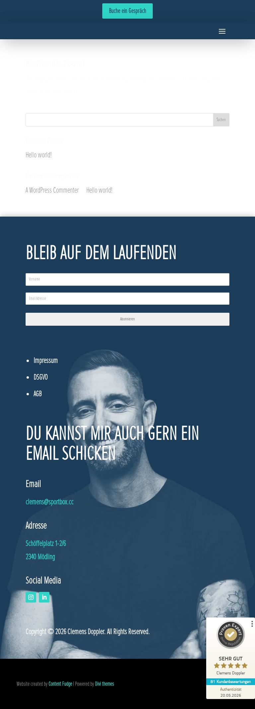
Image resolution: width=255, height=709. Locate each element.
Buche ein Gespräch (127, 11)
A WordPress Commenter (52, 190)
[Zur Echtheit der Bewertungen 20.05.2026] (230, 692)
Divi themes (104, 683)
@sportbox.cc (49, 502)
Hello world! (39, 155)
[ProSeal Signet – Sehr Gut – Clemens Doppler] (230, 649)
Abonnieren (127, 319)
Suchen (221, 119)
